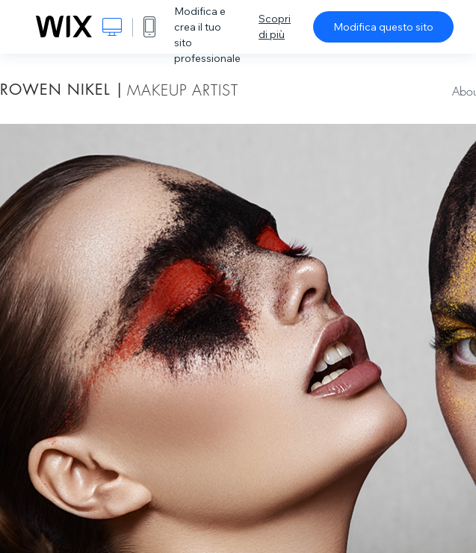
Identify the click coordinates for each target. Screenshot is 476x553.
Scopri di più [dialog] (275, 26)
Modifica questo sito (383, 27)
